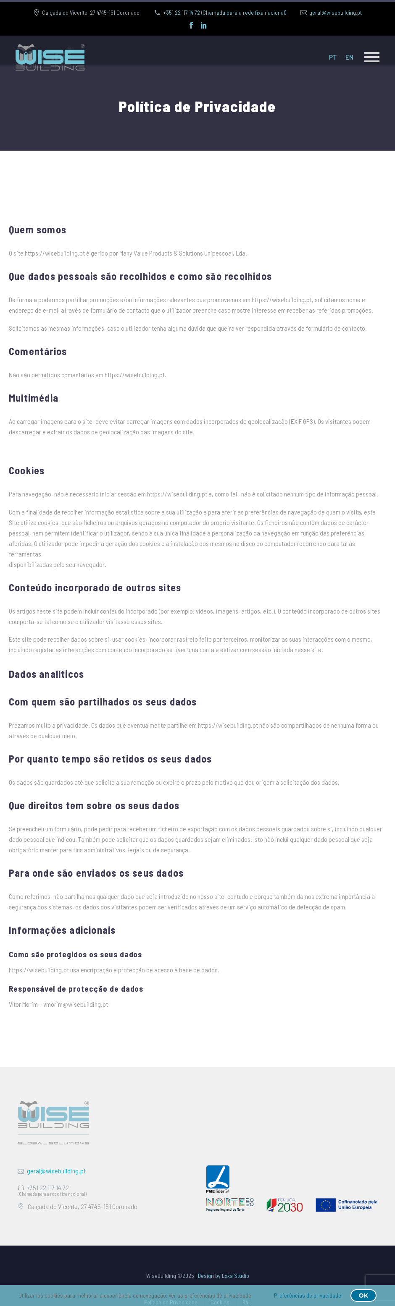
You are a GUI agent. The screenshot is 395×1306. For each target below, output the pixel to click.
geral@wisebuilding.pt (335, 12)
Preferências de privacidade (307, 1295)
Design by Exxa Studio (223, 1275)
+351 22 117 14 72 (48, 1187)
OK (363, 1295)
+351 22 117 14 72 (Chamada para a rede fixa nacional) (224, 12)
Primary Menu (371, 57)
